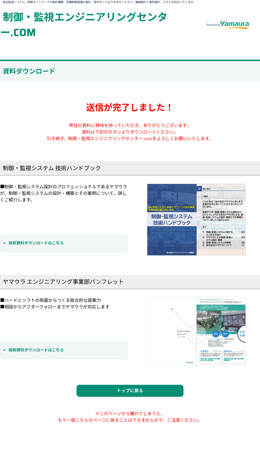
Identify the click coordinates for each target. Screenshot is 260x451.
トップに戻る (130, 390)
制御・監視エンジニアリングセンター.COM (84, 25)
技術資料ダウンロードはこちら (36, 243)
